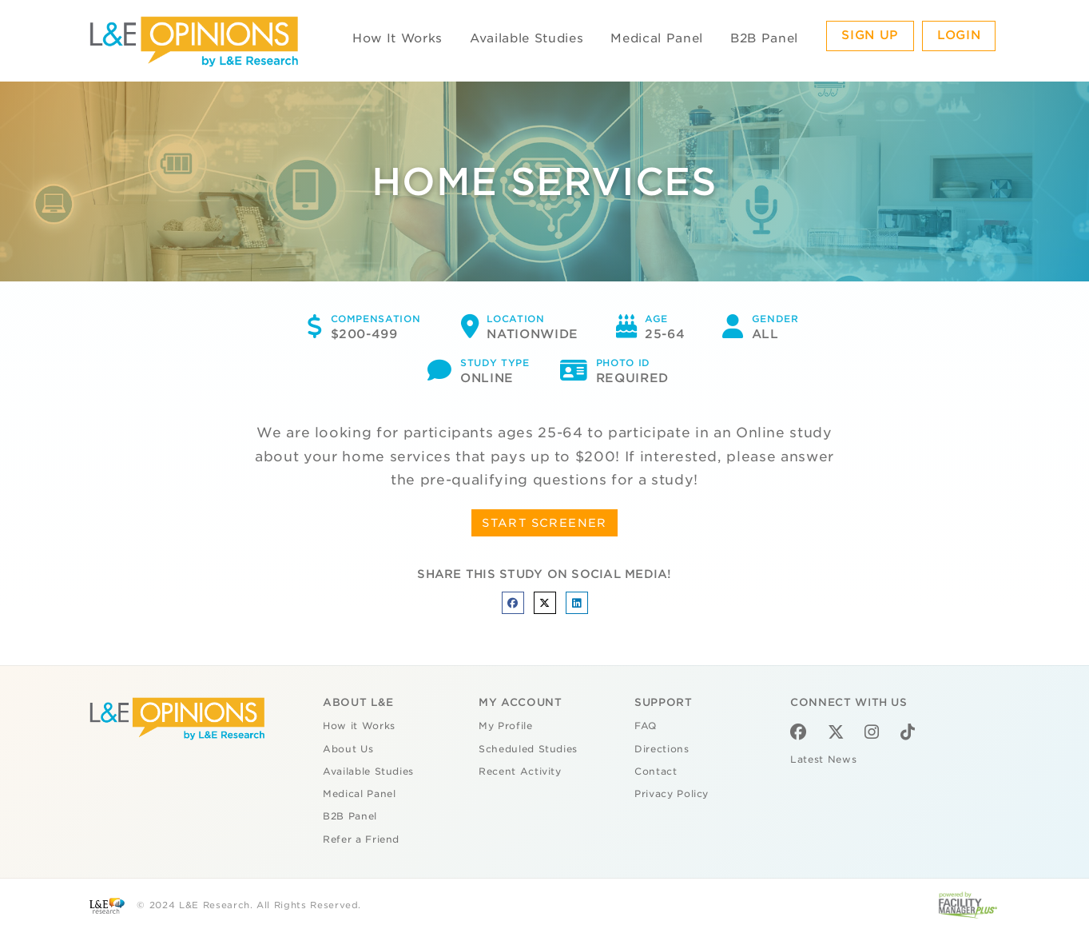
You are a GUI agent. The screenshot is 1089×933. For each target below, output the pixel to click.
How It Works (397, 38)
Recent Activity (520, 771)
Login (958, 35)
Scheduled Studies (528, 749)
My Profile (506, 726)
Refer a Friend (361, 839)
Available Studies (526, 38)
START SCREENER (544, 522)
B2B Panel (764, 38)
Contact (656, 771)
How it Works (359, 726)
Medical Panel (656, 38)
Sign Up (870, 35)
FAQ (645, 726)
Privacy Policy (671, 793)
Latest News (823, 759)
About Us (348, 749)
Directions (662, 749)
